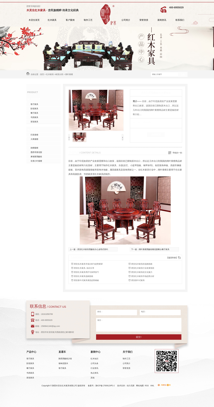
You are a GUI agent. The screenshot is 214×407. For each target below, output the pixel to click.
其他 (92, 378)
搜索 (183, 74)
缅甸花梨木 (63, 363)
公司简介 (125, 20)
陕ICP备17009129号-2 (105, 385)
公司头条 (94, 363)
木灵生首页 (34, 20)
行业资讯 (94, 368)
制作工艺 (88, 20)
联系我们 (180, 20)
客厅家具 (34, 104)
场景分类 (35, 99)
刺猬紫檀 (34, 148)
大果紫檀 (34, 139)
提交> (139, 337)
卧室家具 (34, 108)
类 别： (137, 122)
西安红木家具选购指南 (83, 276)
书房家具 (34, 117)
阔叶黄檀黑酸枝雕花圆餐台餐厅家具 (154, 249)
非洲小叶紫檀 (36, 161)
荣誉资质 (143, 20)
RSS (147, 385)
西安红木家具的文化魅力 (141, 272)
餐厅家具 (34, 113)
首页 (42, 74)
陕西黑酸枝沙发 (65, 358)
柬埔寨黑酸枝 (36, 156)
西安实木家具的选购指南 (141, 264)
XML (152, 385)
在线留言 (156, 134)
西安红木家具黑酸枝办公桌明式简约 (92, 249)
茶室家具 (34, 122)
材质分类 (59, 74)
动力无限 (130, 385)
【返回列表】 (172, 258)
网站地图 (140, 385)
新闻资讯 (161, 20)
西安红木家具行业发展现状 (142, 268)
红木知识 (94, 358)
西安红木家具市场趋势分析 (142, 276)
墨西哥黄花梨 (36, 152)
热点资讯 (94, 373)
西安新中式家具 (138, 280)
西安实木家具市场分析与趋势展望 (88, 264)
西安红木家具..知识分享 (84, 268)
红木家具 (52, 20)
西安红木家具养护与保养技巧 (86, 272)
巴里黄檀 (34, 135)
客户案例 (70, 20)
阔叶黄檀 (69, 74)
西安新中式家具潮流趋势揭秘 (86, 280)
